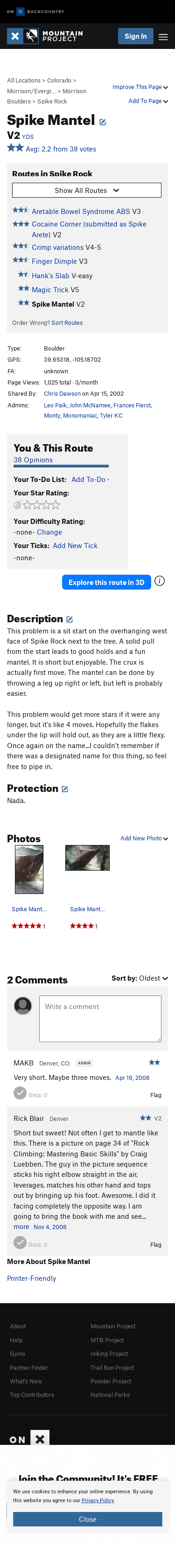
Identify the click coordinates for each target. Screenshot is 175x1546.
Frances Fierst (132, 405)
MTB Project (107, 1340)
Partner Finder (29, 1367)
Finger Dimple (54, 261)
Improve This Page (140, 86)
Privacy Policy (98, 1501)
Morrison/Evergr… (31, 91)
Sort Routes (67, 322)
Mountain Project (113, 1326)
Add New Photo (144, 838)
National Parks (110, 1394)
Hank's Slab (51, 275)
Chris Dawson (62, 393)
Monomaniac (80, 415)
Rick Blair (29, 1118)
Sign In (136, 36)
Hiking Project (109, 1353)
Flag (155, 1095)
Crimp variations (58, 247)
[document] (87, 1506)
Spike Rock (52, 101)
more (21, 1226)
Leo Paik (55, 405)
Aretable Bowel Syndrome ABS (81, 211)
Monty (52, 415)
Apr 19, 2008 (132, 1077)
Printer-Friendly (31, 1278)
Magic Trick (50, 289)
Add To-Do (88, 479)
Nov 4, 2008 (50, 1226)
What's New (26, 1381)
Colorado (59, 80)
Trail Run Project (112, 1367)
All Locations (24, 80)
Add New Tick (75, 545)
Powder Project (111, 1381)
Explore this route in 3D (107, 582)
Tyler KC (111, 415)
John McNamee (90, 405)
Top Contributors (32, 1394)
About (18, 1326)
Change (49, 532)
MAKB (24, 1062)
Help (16, 1340)
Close (88, 1519)
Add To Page (148, 100)
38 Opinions (33, 459)
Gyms (17, 1353)
